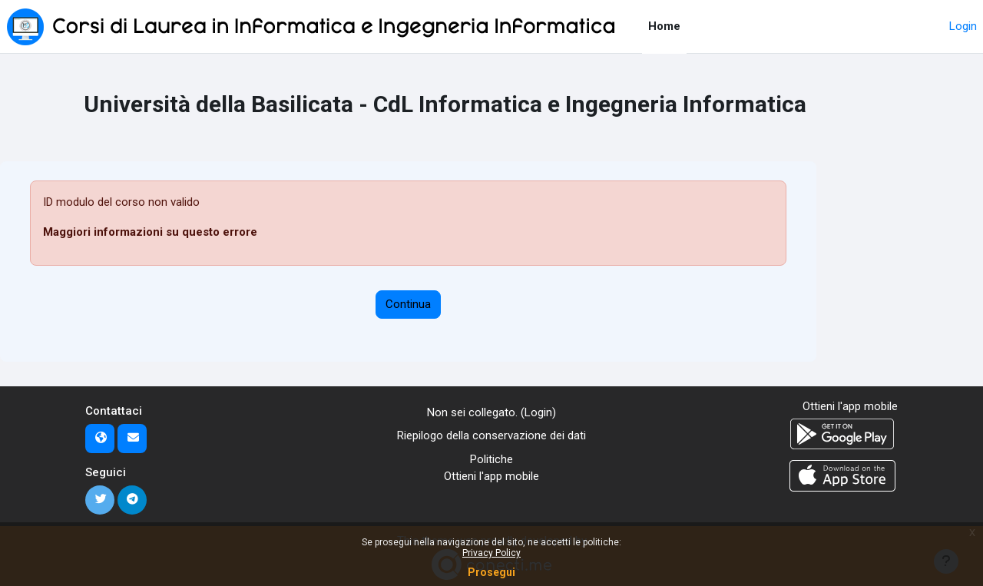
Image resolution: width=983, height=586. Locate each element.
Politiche (491, 459)
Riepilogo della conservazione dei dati (491, 435)
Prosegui (491, 572)
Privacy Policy (491, 553)
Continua (408, 304)
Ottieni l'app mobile (491, 476)
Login (963, 26)
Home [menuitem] (664, 26)
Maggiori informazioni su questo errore (150, 232)
